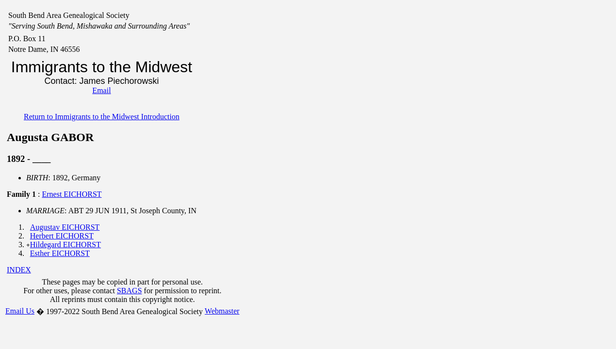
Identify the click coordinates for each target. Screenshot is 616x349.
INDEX (19, 270)
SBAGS (129, 290)
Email (101, 90)
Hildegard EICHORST (65, 244)
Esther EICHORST (60, 253)
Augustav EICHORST (65, 227)
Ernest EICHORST (71, 194)
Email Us (19, 311)
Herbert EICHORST (62, 236)
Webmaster (222, 311)
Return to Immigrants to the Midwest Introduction (101, 116)
